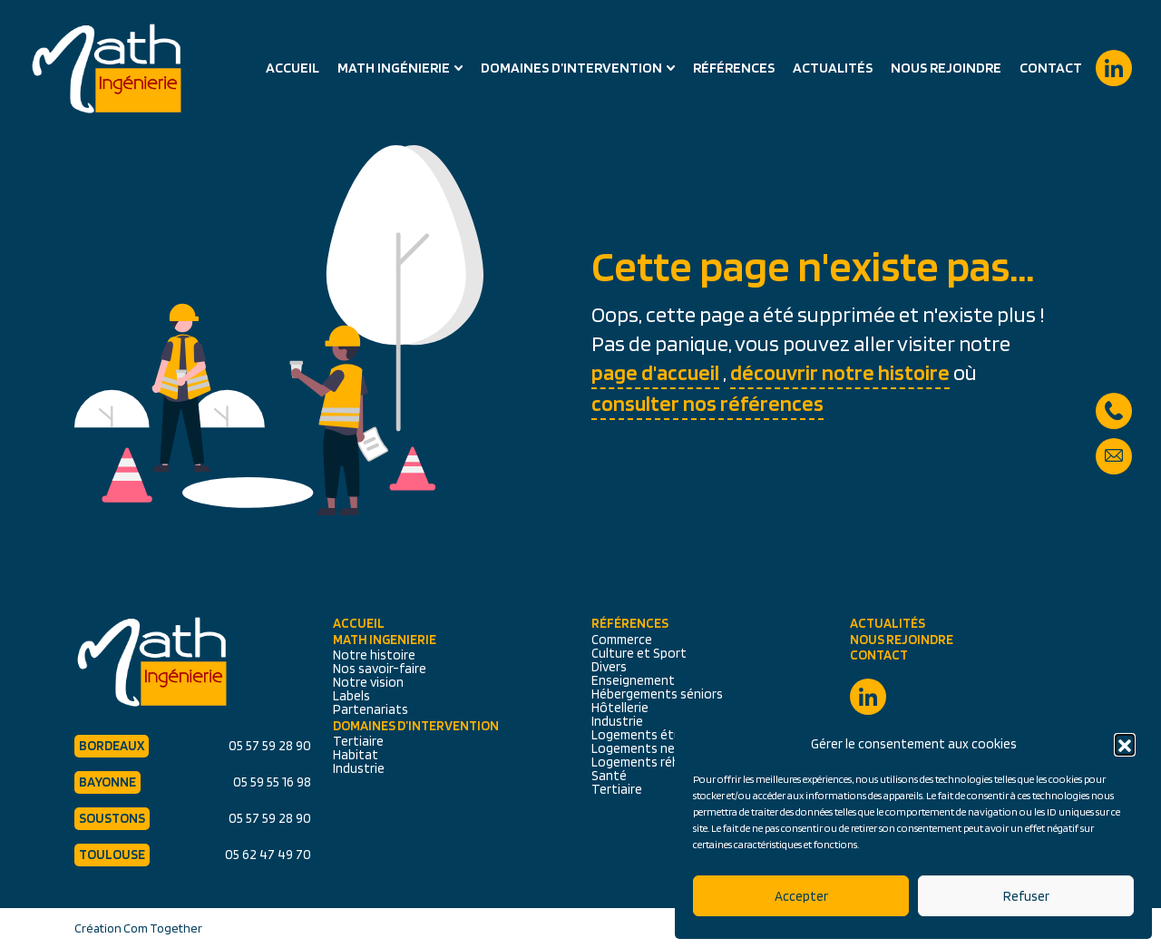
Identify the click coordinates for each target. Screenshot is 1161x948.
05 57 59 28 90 (1114, 402)
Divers (609, 667)
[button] (1125, 744)
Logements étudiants (654, 735)
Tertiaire (358, 741)
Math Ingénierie (393, 68)
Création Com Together (138, 928)
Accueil (292, 67)
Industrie (359, 768)
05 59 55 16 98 (272, 782)
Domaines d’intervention (571, 68)
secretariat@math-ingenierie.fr (1114, 447)
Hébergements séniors (657, 694)
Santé (609, 775)
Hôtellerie (620, 707)
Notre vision (368, 682)
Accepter (801, 896)
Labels (351, 696)
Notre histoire (374, 655)
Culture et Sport (639, 653)
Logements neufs (642, 748)
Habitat (355, 755)
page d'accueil (655, 372)
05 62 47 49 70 (268, 855)
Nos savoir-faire (379, 668)
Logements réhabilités (656, 762)
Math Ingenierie (384, 640)
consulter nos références (707, 403)
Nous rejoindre (946, 67)
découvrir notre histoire (840, 372)
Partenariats (370, 709)
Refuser (1026, 896)
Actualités (833, 67)
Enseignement (633, 680)
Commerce (621, 639)
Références (734, 67)
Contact (1051, 67)
